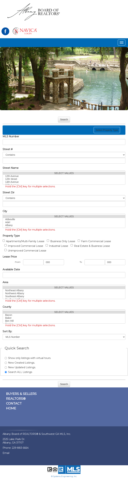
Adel (64, 222)
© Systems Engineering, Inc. (64, 476)
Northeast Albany (64, 290)
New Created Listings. (20, 362)
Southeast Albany (64, 296)
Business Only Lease (61, 241)
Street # (8, 149)
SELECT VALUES (64, 173)
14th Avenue (64, 182)
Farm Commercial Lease (94, 241)
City (5, 211)
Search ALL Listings (18, 372)
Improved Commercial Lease (23, 246)
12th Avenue (64, 176)
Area (5, 282)
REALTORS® (16, 399)
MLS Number (11, 136)
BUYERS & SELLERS (21, 394)
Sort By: (7, 331)
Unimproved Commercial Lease (25, 250)
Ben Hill (64, 320)
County (7, 306)
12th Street (64, 179)
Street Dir (8, 192)
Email (6, 453)
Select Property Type (106, 131)
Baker (64, 318)
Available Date (11, 269)
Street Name (11, 168)
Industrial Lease (57, 246)
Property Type (11, 235)
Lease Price (10, 256)
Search (64, 119)
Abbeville (64, 219)
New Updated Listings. (20, 367)
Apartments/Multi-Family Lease (23, 241)
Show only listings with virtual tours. (28, 358)
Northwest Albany (64, 293)
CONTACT (14, 403)
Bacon (64, 315)
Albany (64, 225)
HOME (11, 408)
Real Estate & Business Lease (90, 246)
